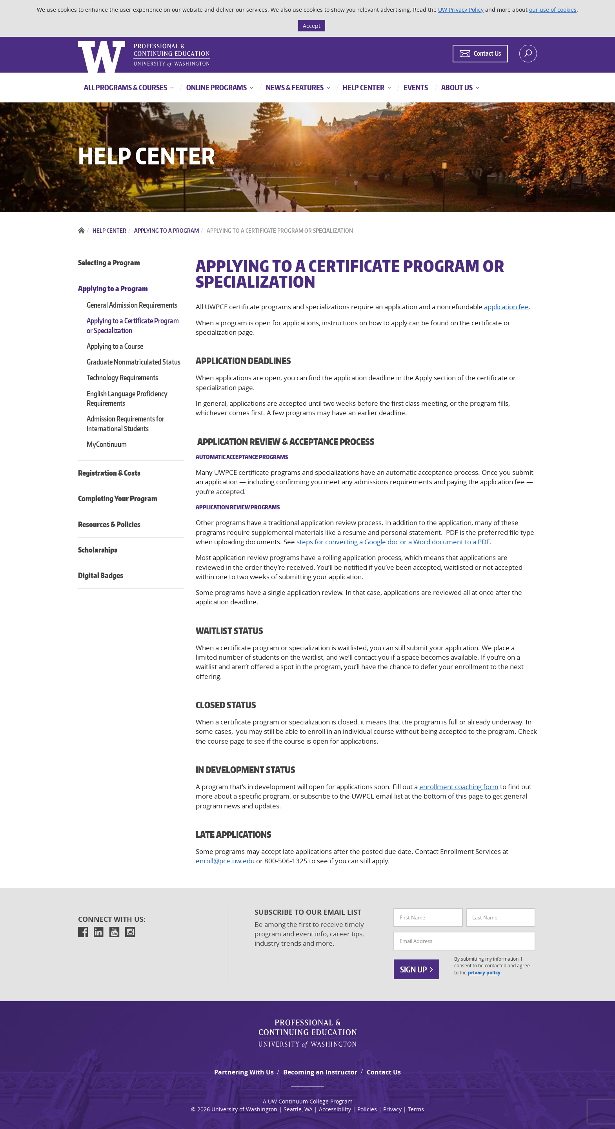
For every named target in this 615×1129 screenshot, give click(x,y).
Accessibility (335, 1109)
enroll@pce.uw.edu (225, 860)
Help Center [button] (363, 87)
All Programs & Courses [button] (125, 87)
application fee (506, 306)
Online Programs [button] (216, 87)
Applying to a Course (115, 345)
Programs (265, 507)
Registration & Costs (109, 472)
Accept (311, 25)
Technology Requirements (122, 377)
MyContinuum (107, 444)
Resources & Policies (109, 524)
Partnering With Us (244, 1072)
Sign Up (416, 969)
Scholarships (97, 549)
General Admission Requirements (132, 304)
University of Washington (244, 1109)
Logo (79, 41)
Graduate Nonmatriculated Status (133, 361)
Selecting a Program (109, 262)
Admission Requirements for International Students (125, 423)
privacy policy (484, 972)
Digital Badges (100, 575)
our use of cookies (553, 9)
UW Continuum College (298, 1101)
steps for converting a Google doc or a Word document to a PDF (393, 541)
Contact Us (384, 1072)
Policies (367, 1109)
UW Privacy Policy (461, 9)
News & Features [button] (294, 87)
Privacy (392, 1109)
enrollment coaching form (459, 786)
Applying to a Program (113, 288)
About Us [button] (456, 87)
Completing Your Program (117, 498)
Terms (416, 1109)
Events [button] (415, 87)
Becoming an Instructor (320, 1072)
